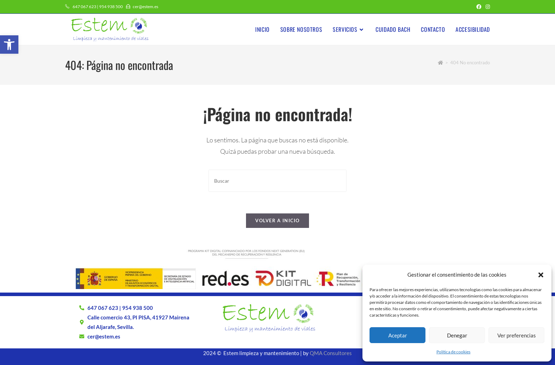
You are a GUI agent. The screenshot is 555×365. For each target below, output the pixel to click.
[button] (9, 44)
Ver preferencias (516, 335)
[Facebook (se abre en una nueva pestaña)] (479, 6)
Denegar (457, 335)
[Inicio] (440, 62)
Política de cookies (453, 351)
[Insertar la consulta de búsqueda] (277, 181)
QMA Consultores (331, 353)
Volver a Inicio (277, 220)
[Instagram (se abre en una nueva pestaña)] (487, 6)
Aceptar (397, 335)
